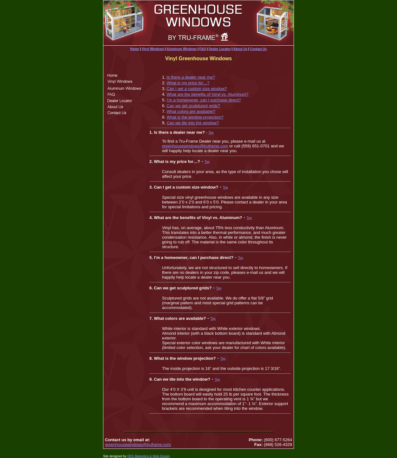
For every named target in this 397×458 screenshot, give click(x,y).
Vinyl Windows (153, 49)
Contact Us (258, 49)
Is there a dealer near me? (190, 77)
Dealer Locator (220, 49)
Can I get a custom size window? (196, 88)
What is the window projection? (194, 117)
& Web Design (159, 456)
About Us (240, 49)
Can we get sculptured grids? (193, 105)
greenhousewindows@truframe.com (195, 146)
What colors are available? (190, 111)
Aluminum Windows (181, 49)
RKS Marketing (138, 456)
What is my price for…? (187, 83)
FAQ (202, 49)
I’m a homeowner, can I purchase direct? (203, 100)
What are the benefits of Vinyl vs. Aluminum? (207, 94)
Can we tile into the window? (192, 122)
